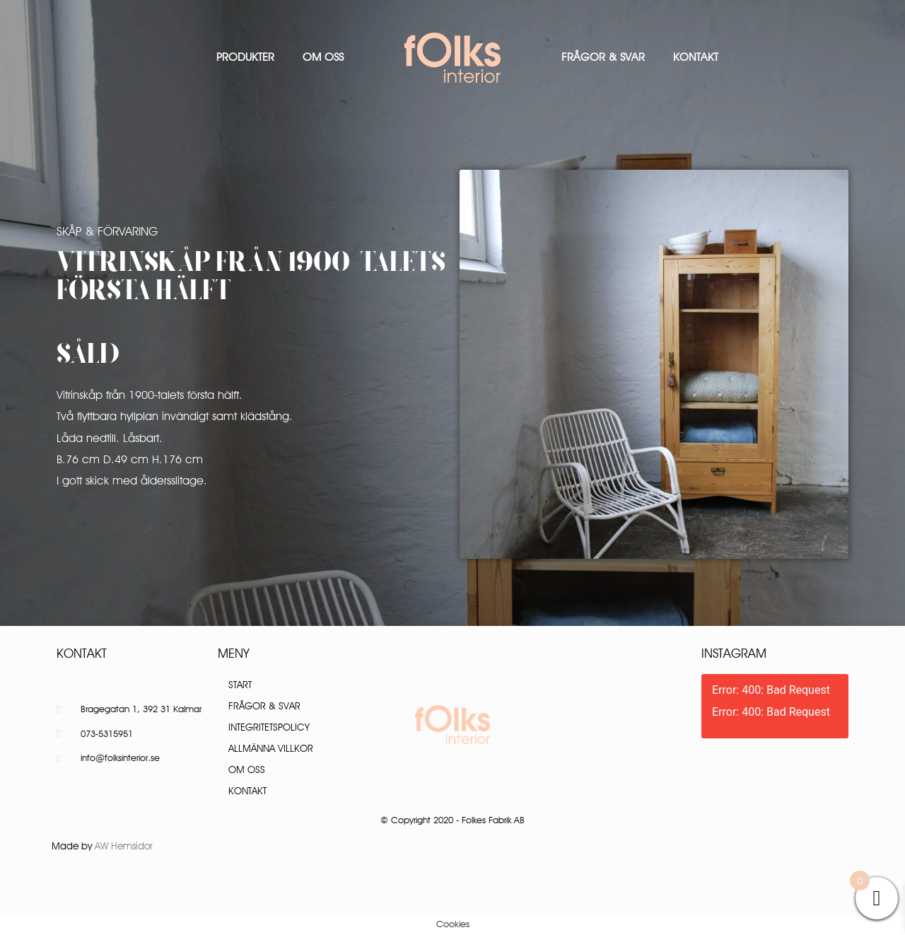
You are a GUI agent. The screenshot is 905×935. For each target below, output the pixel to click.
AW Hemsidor (124, 846)
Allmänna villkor (270, 748)
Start (240, 684)
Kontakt (695, 57)
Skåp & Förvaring (107, 231)
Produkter (245, 57)
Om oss (323, 57)
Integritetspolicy (269, 727)
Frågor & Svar (603, 57)
